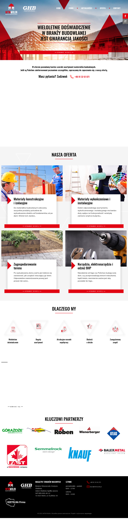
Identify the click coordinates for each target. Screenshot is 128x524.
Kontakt (116, 8)
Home (58, 8)
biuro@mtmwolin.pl (98, 492)
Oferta (103, 8)
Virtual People (88, 519)
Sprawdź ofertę (64, 54)
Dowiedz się (15, 411)
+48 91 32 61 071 (82, 76)
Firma (71, 8)
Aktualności (86, 8)
